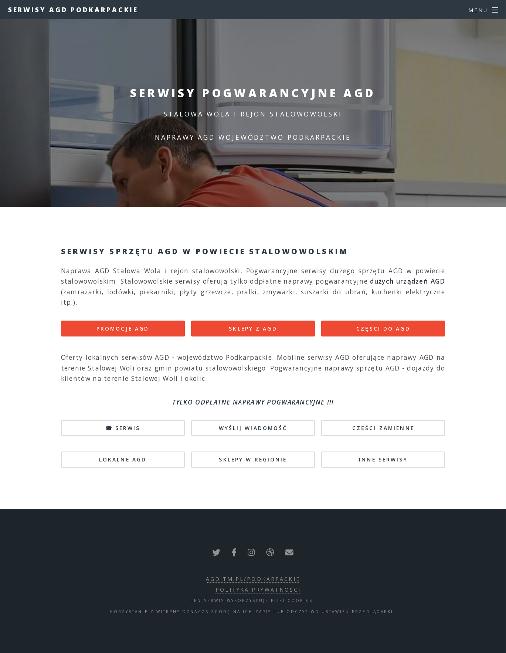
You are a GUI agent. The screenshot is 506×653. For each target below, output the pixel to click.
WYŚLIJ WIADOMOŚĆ (253, 428)
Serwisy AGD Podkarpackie (73, 9)
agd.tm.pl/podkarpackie (253, 578)
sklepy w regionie (253, 459)
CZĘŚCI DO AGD (383, 328)
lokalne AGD (122, 459)
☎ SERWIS (122, 428)
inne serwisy (383, 459)
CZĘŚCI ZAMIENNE (383, 428)
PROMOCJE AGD (122, 328)
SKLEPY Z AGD (253, 328)
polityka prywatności (258, 589)
